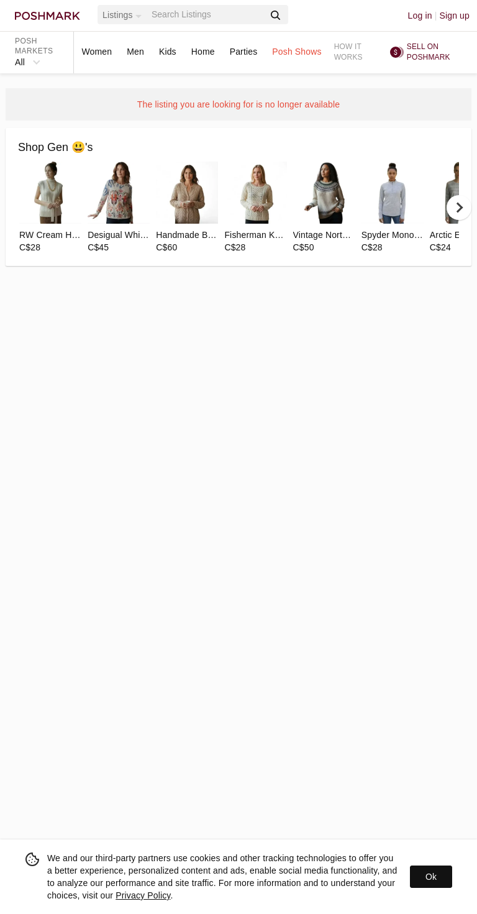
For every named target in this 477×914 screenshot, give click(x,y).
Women (96, 52)
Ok (431, 877)
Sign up (454, 16)
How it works (348, 52)
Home (203, 52)
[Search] (206, 14)
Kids (167, 52)
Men (135, 52)
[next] (459, 207)
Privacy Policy (143, 895)
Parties (244, 52)
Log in (420, 16)
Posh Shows (296, 52)
